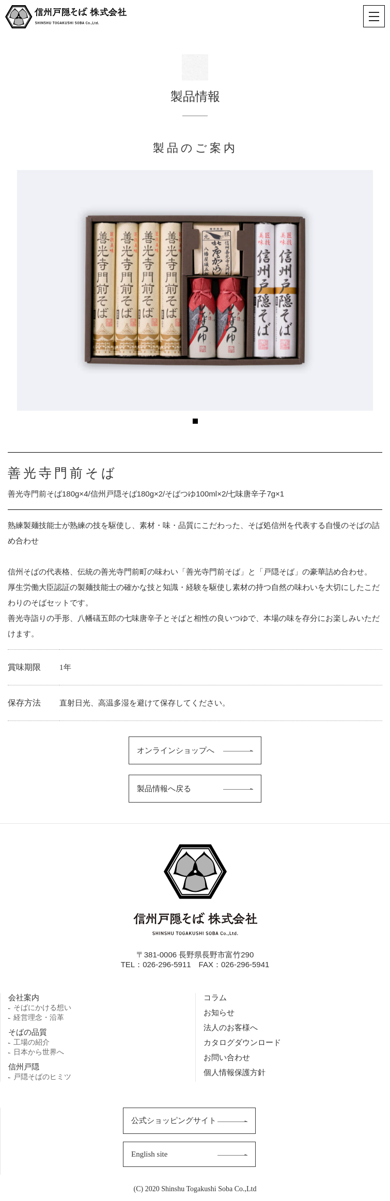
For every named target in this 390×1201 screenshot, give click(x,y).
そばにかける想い (42, 1007)
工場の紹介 (31, 1042)
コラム (215, 997)
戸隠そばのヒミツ (42, 1076)
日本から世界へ (38, 1052)
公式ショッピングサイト (173, 1120)
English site (149, 1154)
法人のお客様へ (231, 1027)
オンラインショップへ (175, 750)
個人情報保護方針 (235, 1072)
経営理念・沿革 (38, 1017)
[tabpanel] (195, 290)
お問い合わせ (227, 1057)
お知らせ (219, 1012)
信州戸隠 (23, 1066)
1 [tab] (195, 421)
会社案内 (23, 997)
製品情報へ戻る (164, 788)
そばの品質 (27, 1032)
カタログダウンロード (242, 1042)
